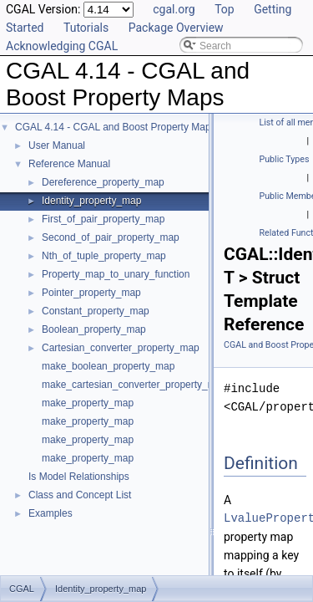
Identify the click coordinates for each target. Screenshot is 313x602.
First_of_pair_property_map (103, 219)
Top (225, 9)
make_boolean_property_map (108, 366)
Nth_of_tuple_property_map (104, 256)
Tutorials (86, 27)
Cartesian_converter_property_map (120, 348)
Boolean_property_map (94, 329)
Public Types (285, 159)
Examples (50, 513)
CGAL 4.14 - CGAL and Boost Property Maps (115, 127)
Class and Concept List (79, 495)
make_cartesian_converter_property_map (134, 384)
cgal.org (173, 9)
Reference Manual (69, 164)
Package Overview (176, 27)
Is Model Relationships (78, 476)
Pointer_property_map (91, 292)
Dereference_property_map (103, 182)
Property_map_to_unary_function (115, 274)
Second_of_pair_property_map (110, 237)
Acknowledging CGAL (62, 46)
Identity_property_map (91, 201)
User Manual (56, 145)
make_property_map (88, 403)
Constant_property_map (95, 311)
